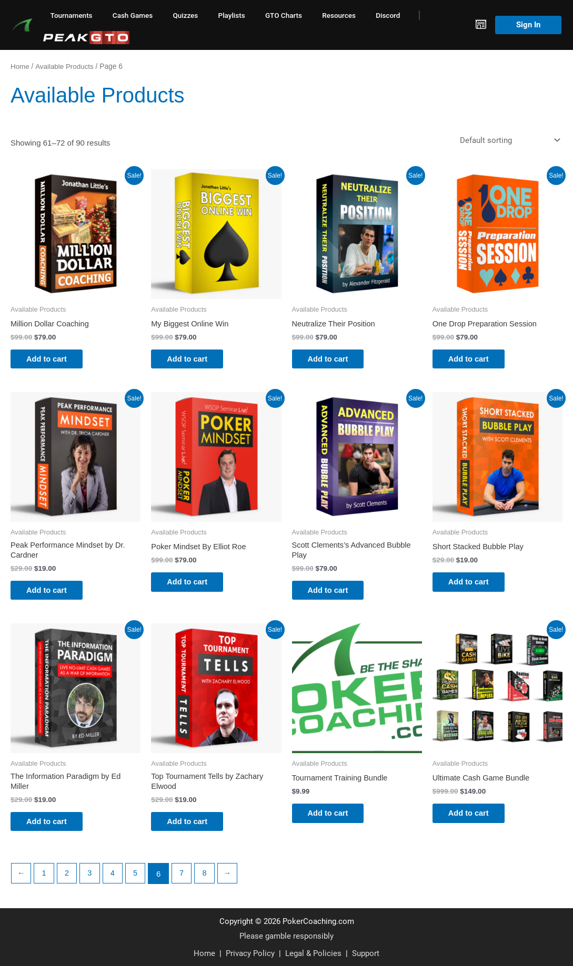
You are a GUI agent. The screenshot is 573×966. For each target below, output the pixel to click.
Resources (339, 15)
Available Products (66, 66)
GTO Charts (283, 15)
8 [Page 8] (209, 880)
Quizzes (185, 15)
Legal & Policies (313, 953)
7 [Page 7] (185, 880)
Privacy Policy (250, 953)
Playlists (231, 15)
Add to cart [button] (52, 359)
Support (365, 953)
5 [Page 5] (138, 880)
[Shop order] (507, 140)
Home (20, 66)
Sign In (528, 24)
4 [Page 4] (115, 880)
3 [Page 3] (91, 880)
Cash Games (133, 15)
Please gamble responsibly (286, 936)
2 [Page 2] (68, 880)
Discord (388, 15)
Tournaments (72, 15)
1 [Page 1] (45, 880)
